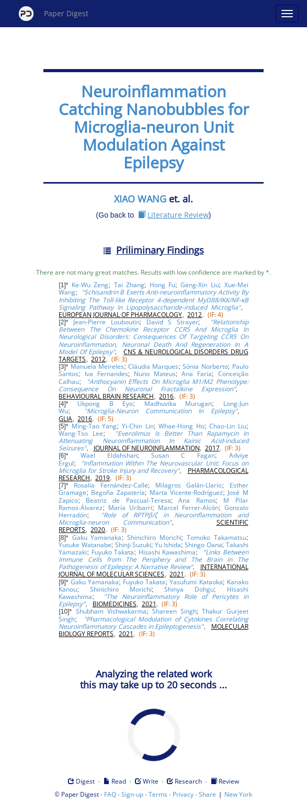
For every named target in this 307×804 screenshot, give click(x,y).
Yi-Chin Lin (138, 426)
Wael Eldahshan (109, 455)
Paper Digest (53, 13)
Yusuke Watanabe (85, 544)
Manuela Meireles (97, 366)
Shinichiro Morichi (154, 537)
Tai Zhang (129, 284)
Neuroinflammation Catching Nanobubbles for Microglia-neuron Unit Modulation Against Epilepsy (154, 127)
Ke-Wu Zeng (90, 284)
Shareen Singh (174, 611)
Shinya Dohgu (189, 589)
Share (207, 794)
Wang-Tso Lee (81, 433)
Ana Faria (196, 373)
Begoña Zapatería (117, 492)
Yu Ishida (168, 544)
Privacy (183, 794)
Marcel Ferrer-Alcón (188, 507)
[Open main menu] (287, 13)
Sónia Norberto (205, 366)
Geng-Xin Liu (199, 284)
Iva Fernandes (106, 373)
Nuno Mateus (155, 373)
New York (238, 794)
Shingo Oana (203, 544)
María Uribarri (130, 507)
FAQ (110, 794)
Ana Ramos (196, 500)
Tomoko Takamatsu (216, 537)
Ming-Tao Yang (94, 426)
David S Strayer (172, 322)
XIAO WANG (140, 198)
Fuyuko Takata (113, 552)
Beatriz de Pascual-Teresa (128, 500)
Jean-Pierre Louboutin (106, 322)
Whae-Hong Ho (181, 426)
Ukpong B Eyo (105, 403)
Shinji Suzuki (133, 544)
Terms (158, 794)
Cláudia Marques (153, 366)
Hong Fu (162, 284)
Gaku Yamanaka (97, 537)
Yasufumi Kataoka (195, 581)
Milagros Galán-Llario (188, 485)
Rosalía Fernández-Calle (110, 485)
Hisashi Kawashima (167, 552)
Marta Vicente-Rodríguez (186, 492)
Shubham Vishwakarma (111, 611)
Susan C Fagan (183, 455)
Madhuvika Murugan (178, 403)
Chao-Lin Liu (227, 426)
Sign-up (132, 794)
